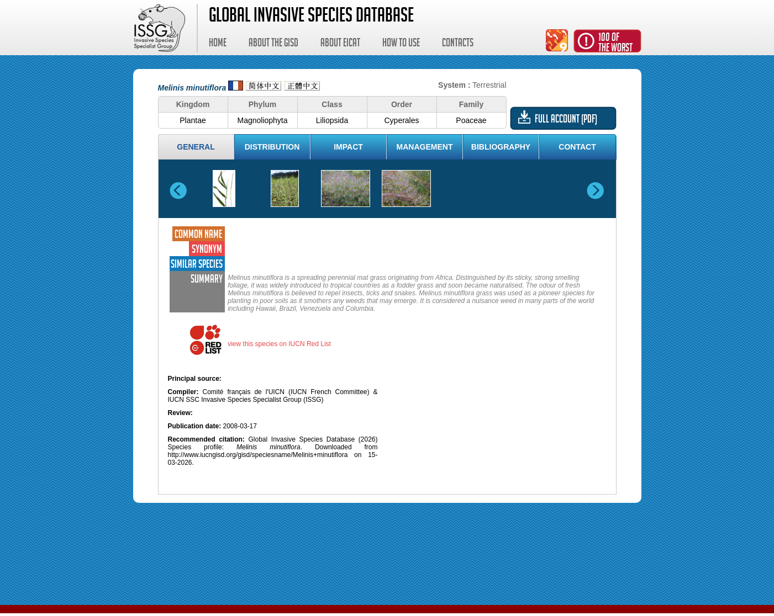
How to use (401, 44)
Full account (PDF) (566, 120)
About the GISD (273, 44)
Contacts (457, 44)
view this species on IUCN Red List (279, 344)
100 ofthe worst (615, 44)
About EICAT (340, 44)
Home (218, 44)
